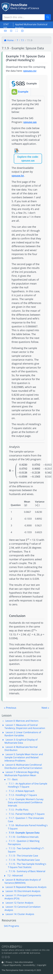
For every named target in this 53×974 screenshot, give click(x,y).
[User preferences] (11, 30)
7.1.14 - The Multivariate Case (24, 859)
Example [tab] (24, 84)
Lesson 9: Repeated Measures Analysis (26, 887)
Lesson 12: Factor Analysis (19, 902)
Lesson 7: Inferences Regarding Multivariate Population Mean (22, 774)
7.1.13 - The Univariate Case (23, 855)
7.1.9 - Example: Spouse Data (24, 832)
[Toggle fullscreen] (16, 30)
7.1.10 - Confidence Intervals (24, 836)
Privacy (9, 962)
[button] (10, 708)
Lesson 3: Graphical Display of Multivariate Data (21, 741)
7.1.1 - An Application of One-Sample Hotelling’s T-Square (27, 785)
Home (9, 40)
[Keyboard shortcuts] (5, 30)
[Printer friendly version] (21, 30)
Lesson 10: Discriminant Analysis (23, 891)
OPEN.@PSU (12, 946)
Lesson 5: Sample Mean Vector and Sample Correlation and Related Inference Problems (24, 757)
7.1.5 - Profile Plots (18, 809)
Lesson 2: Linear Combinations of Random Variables (23, 734)
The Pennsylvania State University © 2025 (21, 970)
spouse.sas (30, 122)
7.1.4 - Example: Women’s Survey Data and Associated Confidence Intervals (25, 802)
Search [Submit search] (49, 17)
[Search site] (23, 17)
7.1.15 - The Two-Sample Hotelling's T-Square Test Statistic (27, 865)
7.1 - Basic (12, 779)
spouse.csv (29, 70)
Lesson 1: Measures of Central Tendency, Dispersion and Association (25, 726)
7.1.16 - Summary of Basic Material (27, 871)
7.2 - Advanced (15, 875)
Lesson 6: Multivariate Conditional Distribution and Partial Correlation (23, 766)
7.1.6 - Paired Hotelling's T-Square (27, 813)
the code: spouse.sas (30, 158)
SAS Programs (11, 925)
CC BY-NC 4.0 (26, 953)
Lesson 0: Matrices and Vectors (21, 720)
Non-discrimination (24, 962)
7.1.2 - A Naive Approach (21, 791)
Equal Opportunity (12, 965)
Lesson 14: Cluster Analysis (20, 914)
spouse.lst (18, 175)
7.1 (22, 40)
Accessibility (29, 965)
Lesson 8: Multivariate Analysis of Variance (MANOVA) (23, 881)
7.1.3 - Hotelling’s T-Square (23, 795)
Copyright (41, 965)
